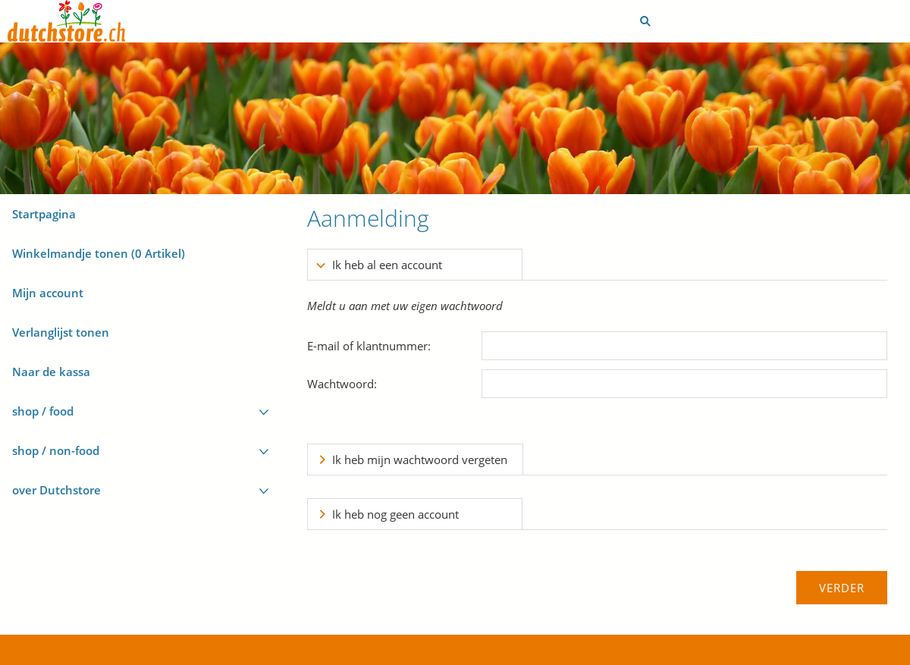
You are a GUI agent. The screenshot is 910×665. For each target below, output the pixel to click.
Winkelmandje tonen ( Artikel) (98, 253)
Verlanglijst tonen (60, 332)
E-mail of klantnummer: (369, 345)
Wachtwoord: (342, 383)
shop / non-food (55, 450)
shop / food (43, 411)
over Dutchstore (56, 489)
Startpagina (44, 213)
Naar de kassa (51, 371)
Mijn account (47, 292)
